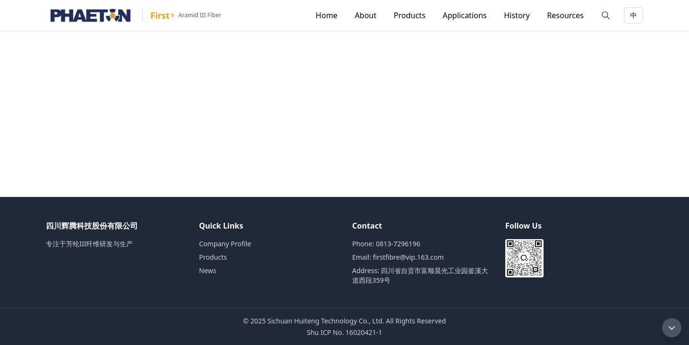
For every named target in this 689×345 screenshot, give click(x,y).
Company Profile (225, 243)
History (517, 15)
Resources (565, 15)
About (365, 15)
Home (327, 15)
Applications (465, 15)
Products (410, 15)
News (207, 270)
